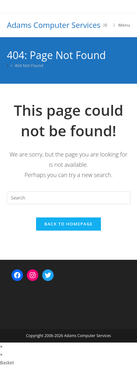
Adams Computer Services (53, 25)
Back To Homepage (68, 224)
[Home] (7, 65)
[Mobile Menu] (119, 25)
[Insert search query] (68, 197)
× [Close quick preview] (1, 346)
